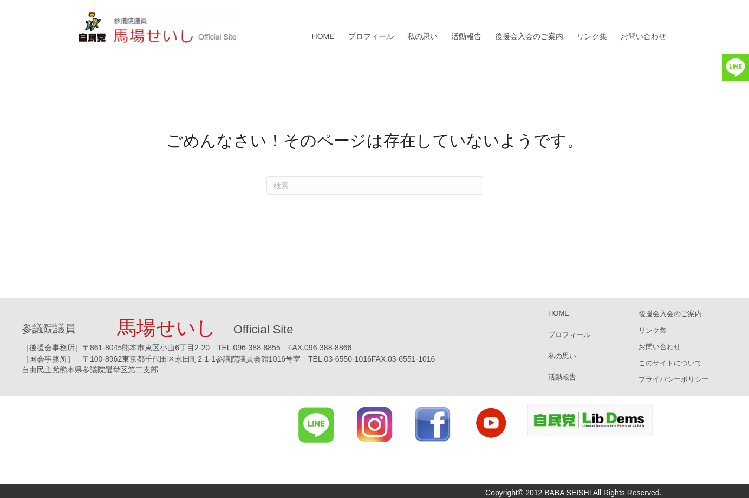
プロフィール (371, 36)
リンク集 (592, 36)
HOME (323, 36)
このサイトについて (670, 363)
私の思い (422, 36)
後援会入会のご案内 (529, 36)
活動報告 (466, 36)
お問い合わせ (643, 36)
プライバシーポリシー (674, 379)
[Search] (374, 185)
